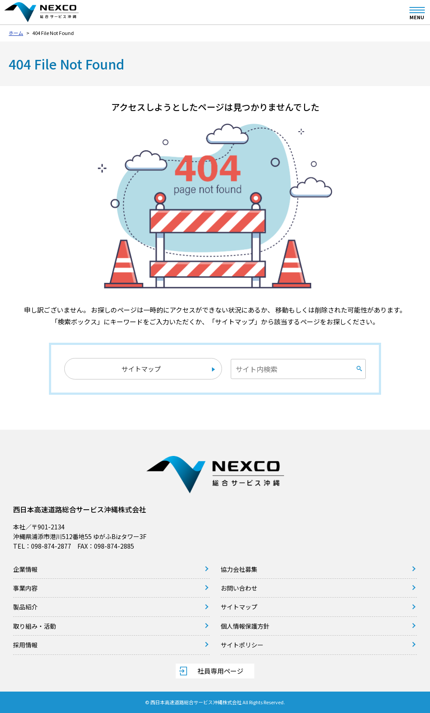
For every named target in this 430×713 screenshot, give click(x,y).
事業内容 (25, 588)
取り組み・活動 (34, 626)
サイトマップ (141, 368)
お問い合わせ (239, 588)
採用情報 (25, 644)
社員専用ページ (220, 670)
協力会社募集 (239, 569)
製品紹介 (25, 606)
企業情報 (25, 569)
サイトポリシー (242, 644)
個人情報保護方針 (245, 626)
